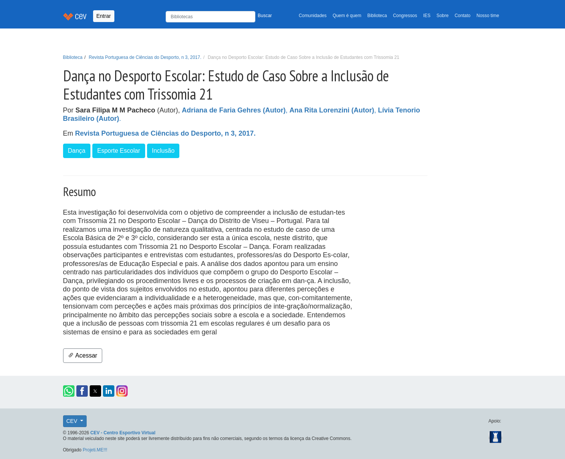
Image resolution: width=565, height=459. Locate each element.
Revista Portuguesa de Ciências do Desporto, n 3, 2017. (145, 57)
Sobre (443, 15)
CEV (72, 421)
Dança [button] (76, 150)
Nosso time (487, 15)
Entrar (104, 16)
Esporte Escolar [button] (118, 150)
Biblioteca (377, 15)
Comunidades (312, 15)
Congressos (405, 15)
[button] (68, 391)
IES (426, 15)
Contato (463, 15)
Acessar (82, 355)
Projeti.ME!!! (95, 450)
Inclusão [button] (163, 150)
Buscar (265, 15)
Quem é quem (347, 15)
